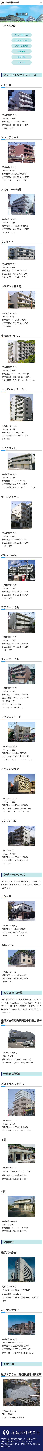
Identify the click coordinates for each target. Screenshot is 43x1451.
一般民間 (21, 51)
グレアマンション (21, 34)
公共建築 (21, 57)
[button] (37, 2)
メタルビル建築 (21, 45)
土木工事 (21, 62)
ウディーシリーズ (21, 40)
